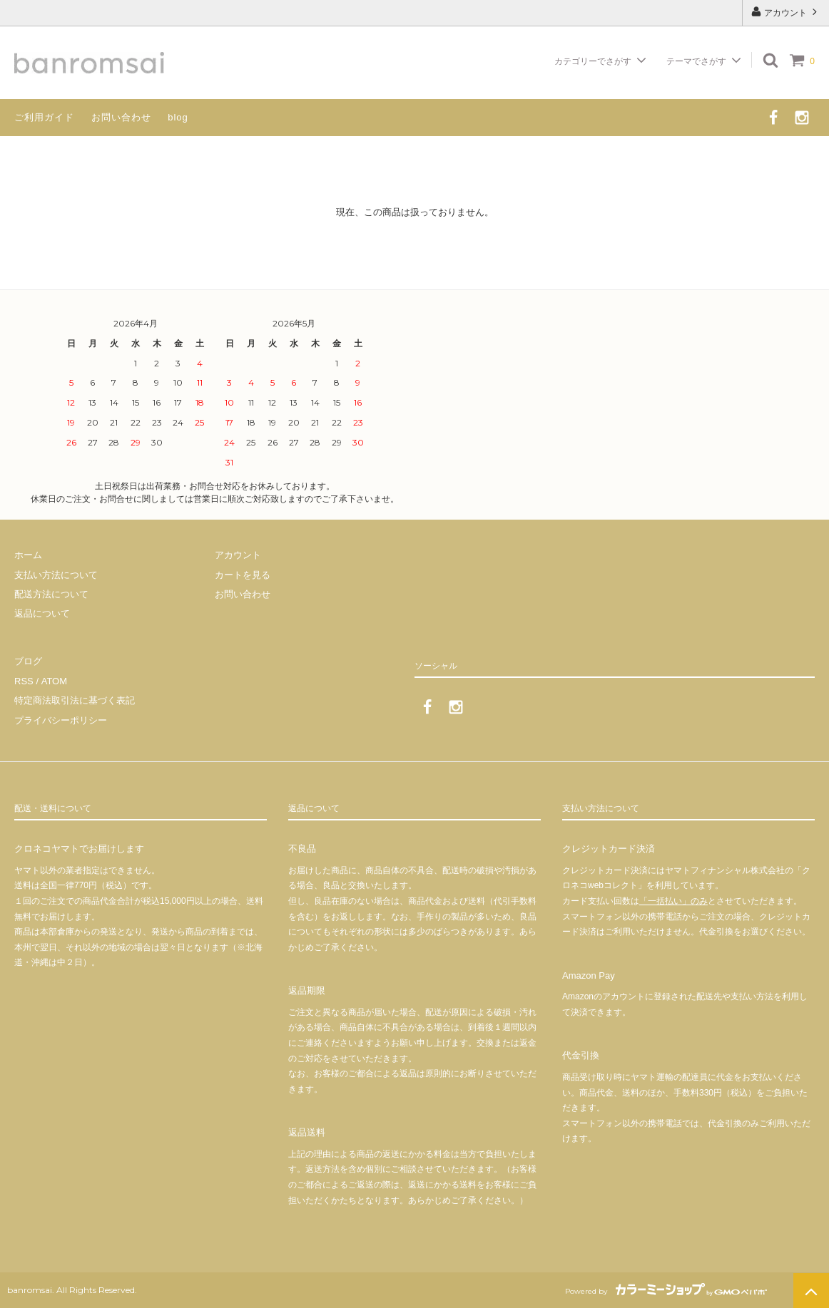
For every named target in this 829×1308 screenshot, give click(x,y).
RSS (24, 681)
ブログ (28, 661)
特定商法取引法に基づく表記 (74, 700)
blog (178, 117)
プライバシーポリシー (60, 719)
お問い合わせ (121, 117)
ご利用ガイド (44, 117)
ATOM (53, 681)
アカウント (786, 12)
